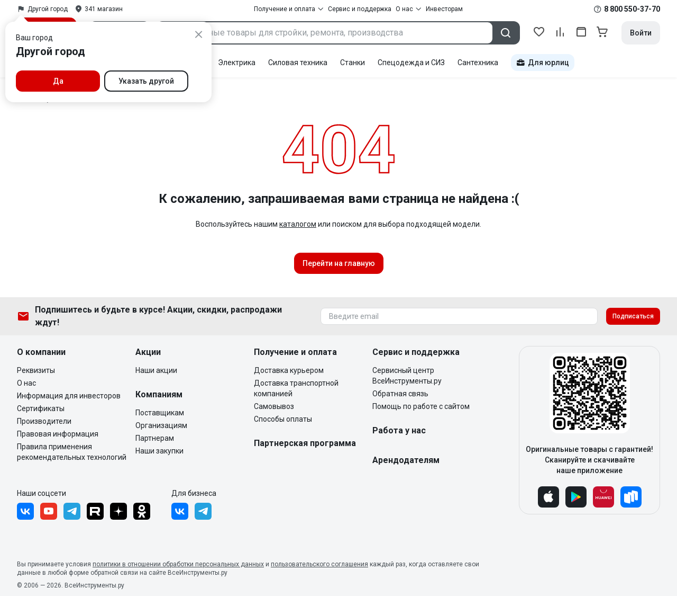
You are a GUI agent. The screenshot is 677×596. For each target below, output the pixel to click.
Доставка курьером (289, 370)
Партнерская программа (305, 443)
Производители (44, 421)
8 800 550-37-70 (632, 9)
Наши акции (156, 370)
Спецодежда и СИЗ (411, 62)
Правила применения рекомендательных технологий (71, 451)
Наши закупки (159, 451)
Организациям (161, 425)
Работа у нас (399, 430)
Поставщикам (159, 412)
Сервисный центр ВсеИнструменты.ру (407, 375)
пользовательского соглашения (319, 564)
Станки (352, 62)
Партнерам (154, 438)
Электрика (236, 62)
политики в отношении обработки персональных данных (178, 564)
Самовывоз (274, 406)
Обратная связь (400, 393)
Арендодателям (406, 460)
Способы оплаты (283, 419)
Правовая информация (57, 434)
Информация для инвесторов (69, 396)
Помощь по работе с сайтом (421, 406)
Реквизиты (36, 370)
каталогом (297, 224)
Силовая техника (297, 62)
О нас (26, 383)
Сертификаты (41, 408)
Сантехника (478, 62)
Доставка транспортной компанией (296, 388)
